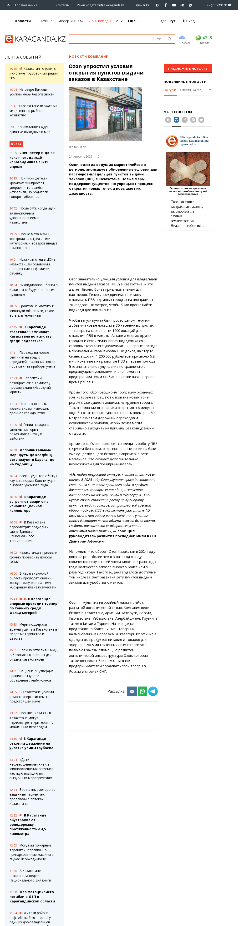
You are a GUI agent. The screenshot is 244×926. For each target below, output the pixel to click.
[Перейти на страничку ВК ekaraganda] (157, 5)
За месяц (184, 90)
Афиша (46, 21)
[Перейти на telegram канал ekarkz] (182, 5)
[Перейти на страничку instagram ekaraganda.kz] (110, 5)
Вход (188, 21)
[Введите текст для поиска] (114, 39)
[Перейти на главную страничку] (9, 5)
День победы (100, 21)
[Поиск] (169, 39)
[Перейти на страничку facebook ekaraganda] (165, 5)
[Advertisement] (113, 236)
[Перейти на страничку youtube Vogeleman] (174, 5)
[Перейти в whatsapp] (215, 5)
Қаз (163, 21)
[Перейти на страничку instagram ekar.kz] (140, 5)
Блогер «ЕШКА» (71, 21)
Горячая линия (26, 5)
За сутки (170, 90)
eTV (119, 21)
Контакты (63, 5)
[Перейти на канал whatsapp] (190, 5)
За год (197, 90)
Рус (173, 21)
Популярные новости (185, 82)
